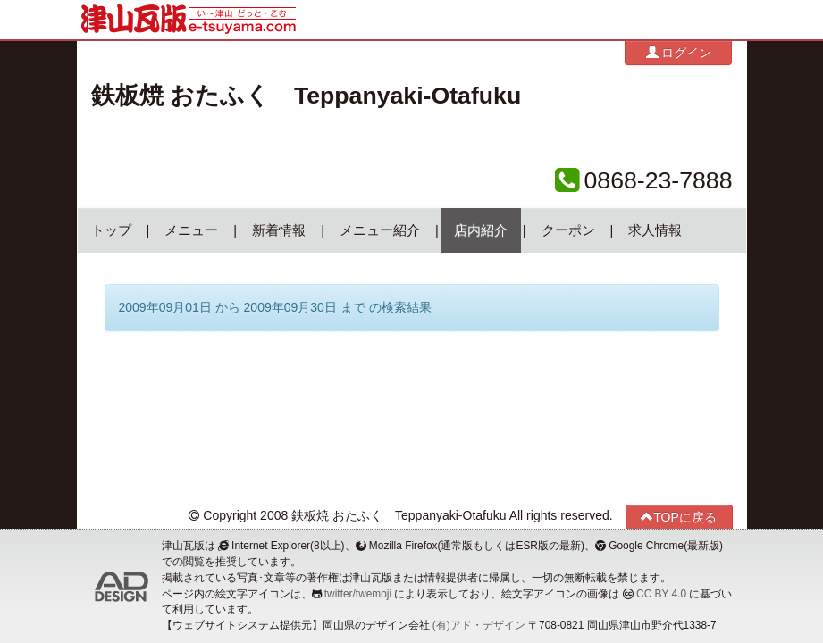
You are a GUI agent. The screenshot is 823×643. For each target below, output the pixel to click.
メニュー (191, 230)
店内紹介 (481, 230)
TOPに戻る (679, 516)
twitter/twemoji (357, 594)
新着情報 (279, 230)
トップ (111, 230)
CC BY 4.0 (661, 594)
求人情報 (655, 230)
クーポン (568, 230)
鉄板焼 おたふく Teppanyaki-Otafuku (306, 95)
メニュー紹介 (380, 230)
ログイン (679, 52)
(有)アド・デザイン (478, 625)
